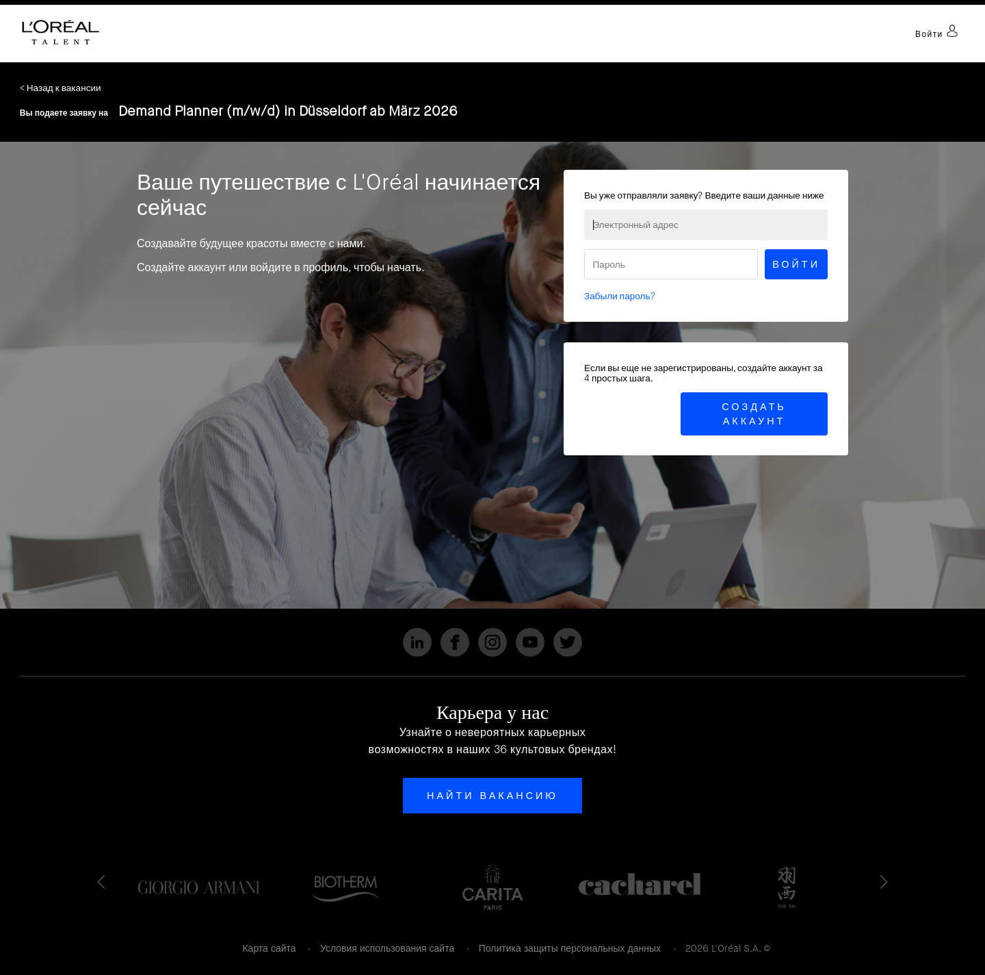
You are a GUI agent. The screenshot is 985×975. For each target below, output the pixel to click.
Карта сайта (269, 948)
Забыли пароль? (619, 296)
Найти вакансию (492, 795)
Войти (936, 34)
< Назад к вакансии (60, 88)
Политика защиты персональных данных (570, 948)
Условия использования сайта (387, 948)
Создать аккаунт (754, 414)
